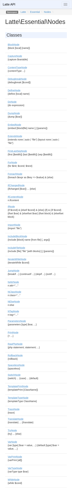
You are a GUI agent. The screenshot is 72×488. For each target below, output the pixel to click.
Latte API (9, 4)
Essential (35, 12)
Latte (23, 12)
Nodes (47, 12)
